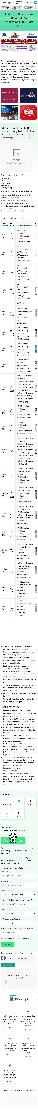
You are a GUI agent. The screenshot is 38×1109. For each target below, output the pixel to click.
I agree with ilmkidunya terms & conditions (17, 938)
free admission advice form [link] (17, 211)
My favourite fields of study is (10, 919)
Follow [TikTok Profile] (9, 1082)
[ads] (9, 95)
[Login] (31, 2)
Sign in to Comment (9, 965)
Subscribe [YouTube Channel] (28, 1029)
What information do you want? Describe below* (17, 928)
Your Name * (5, 871)
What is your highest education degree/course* (16, 900)
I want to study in (6, 890)
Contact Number (6, 881)
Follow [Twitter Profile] (9, 1054)
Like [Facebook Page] (10, 1027)
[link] (27, 2)
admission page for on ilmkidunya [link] (17, 201)
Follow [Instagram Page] (28, 1056)
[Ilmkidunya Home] (6, 3)
